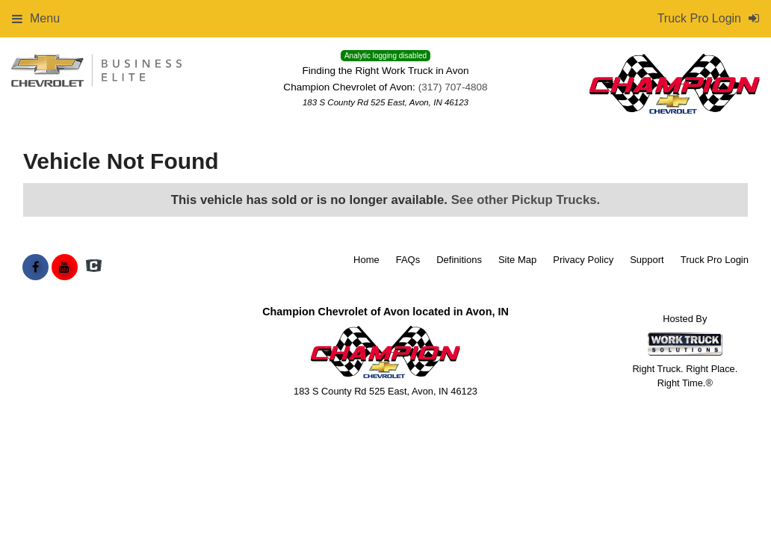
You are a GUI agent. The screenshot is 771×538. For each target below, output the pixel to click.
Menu (36, 18)
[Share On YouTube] (65, 267)
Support (647, 259)
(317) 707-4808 (453, 87)
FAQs (408, 259)
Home (366, 259)
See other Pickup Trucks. (526, 200)
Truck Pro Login (715, 259)
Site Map (517, 259)
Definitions (459, 259)
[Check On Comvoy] (94, 267)
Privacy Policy (583, 259)
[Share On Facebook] (35, 267)
